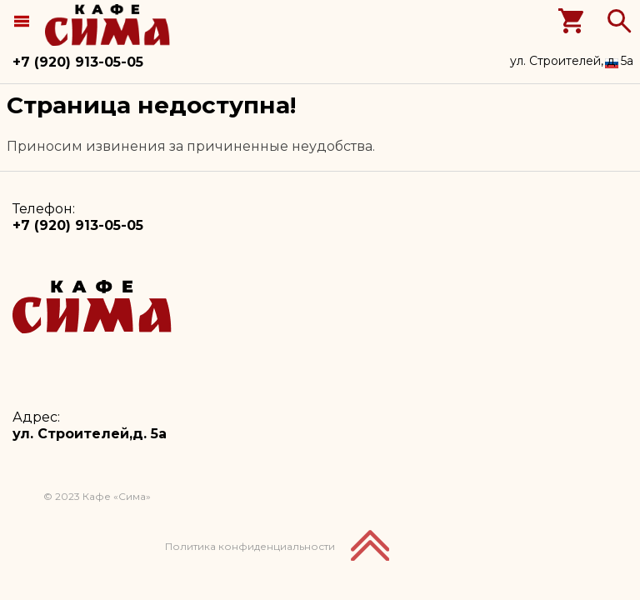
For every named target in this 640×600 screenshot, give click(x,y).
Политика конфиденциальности (250, 546)
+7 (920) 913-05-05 (77, 62)
